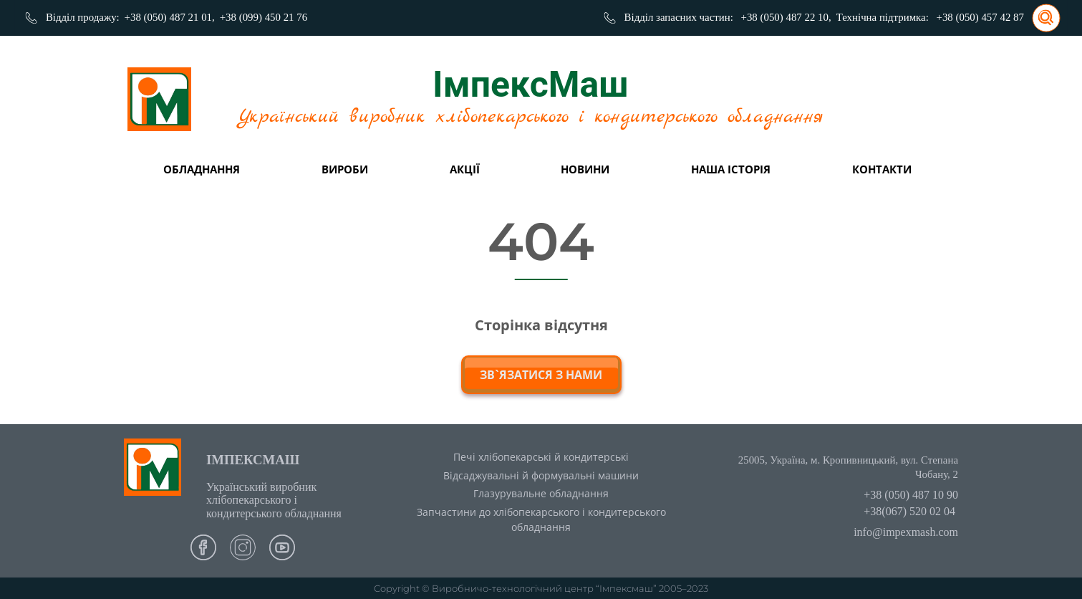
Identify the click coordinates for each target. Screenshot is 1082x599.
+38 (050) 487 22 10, (786, 17)
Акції (465, 169)
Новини (585, 169)
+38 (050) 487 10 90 (911, 495)
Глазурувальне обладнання (541, 493)
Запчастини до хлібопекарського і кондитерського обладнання (541, 519)
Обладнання (201, 169)
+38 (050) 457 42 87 (980, 17)
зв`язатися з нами (541, 375)
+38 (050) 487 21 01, (170, 17)
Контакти (882, 169)
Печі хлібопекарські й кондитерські (541, 457)
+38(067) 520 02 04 (909, 511)
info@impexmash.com (906, 532)
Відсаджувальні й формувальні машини (541, 475)
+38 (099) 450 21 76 (263, 17)
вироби (345, 169)
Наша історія (731, 169)
